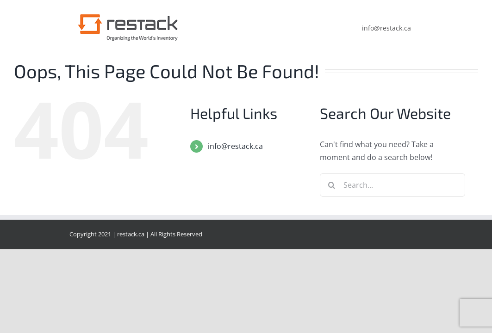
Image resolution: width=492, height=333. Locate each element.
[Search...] (392, 185)
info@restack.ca (235, 146)
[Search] (331, 185)
